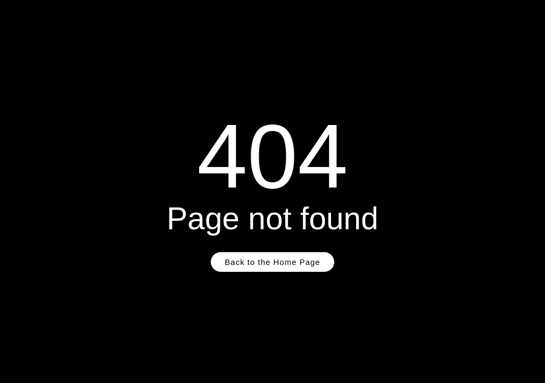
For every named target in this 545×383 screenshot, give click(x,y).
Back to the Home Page (272, 262)
